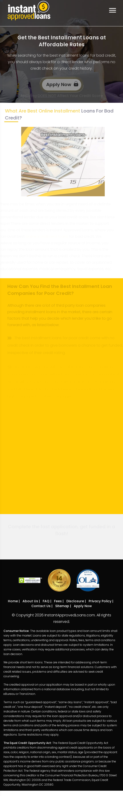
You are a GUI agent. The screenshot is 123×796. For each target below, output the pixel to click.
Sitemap (62, 606)
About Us (30, 601)
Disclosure (75, 601)
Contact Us (41, 606)
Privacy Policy (100, 601)
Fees (58, 601)
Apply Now (62, 84)
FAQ (46, 601)
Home (13, 601)
